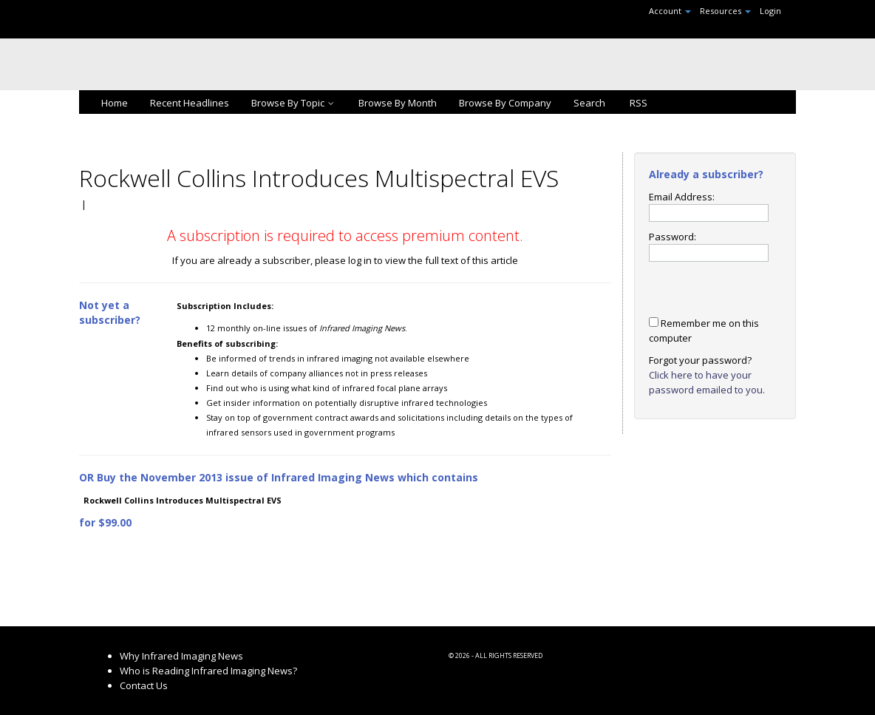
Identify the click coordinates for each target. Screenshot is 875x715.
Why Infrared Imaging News (181, 656)
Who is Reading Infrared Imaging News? (208, 670)
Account (670, 10)
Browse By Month (397, 102)
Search (589, 102)
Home (114, 102)
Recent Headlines (189, 102)
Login (770, 10)
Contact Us (144, 685)
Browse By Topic (293, 102)
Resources (725, 10)
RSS (637, 102)
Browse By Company (505, 102)
